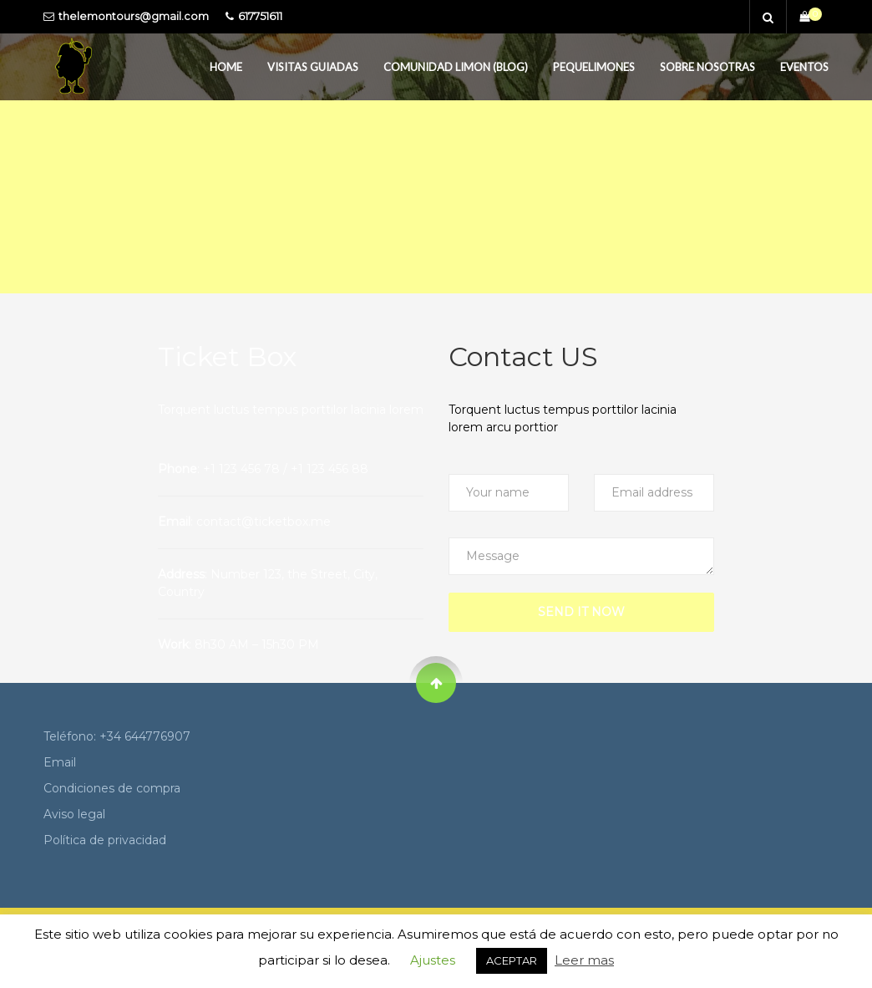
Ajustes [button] (432, 960)
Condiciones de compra (111, 788)
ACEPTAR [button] (511, 960)
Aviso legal (74, 814)
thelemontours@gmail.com (133, 16)
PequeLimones (594, 67)
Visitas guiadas (312, 67)
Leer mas (584, 960)
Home (226, 67)
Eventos (804, 67)
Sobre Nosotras (707, 67)
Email (59, 762)
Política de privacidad (104, 840)
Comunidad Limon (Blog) (455, 67)
